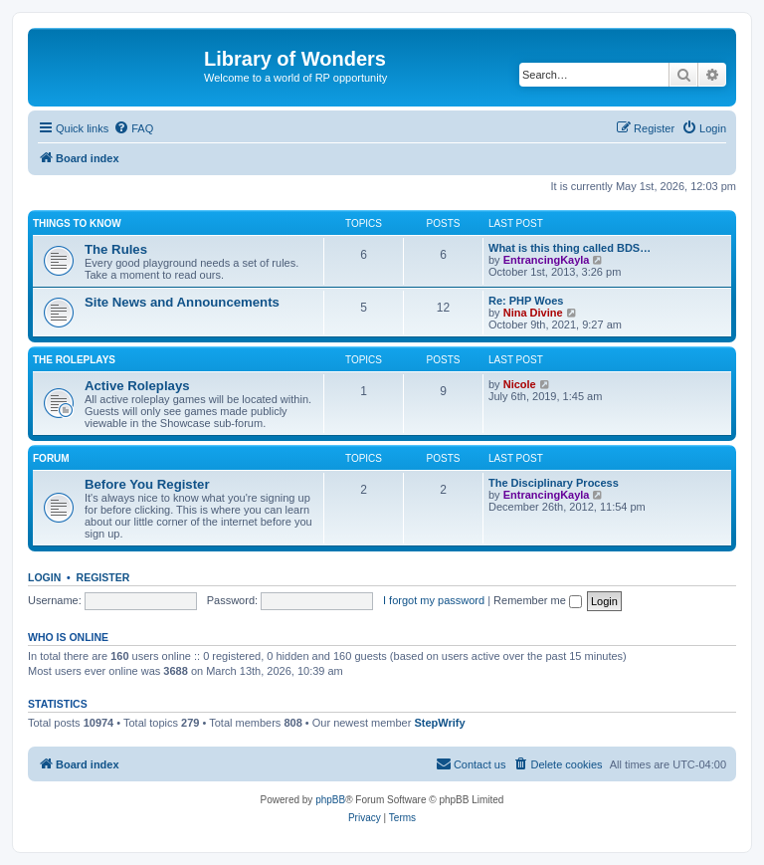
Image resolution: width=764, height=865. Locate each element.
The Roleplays (74, 359)
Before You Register (147, 484)
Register (103, 577)
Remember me (537, 600)
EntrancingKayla (546, 260)
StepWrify (439, 723)
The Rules (116, 249)
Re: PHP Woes (525, 301)
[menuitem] (133, 128)
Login (44, 577)
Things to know (77, 223)
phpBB (330, 799)
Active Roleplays (137, 385)
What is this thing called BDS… (569, 248)
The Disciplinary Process (553, 483)
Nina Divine (533, 313)
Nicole (519, 384)
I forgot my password (433, 600)
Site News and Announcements (182, 302)
